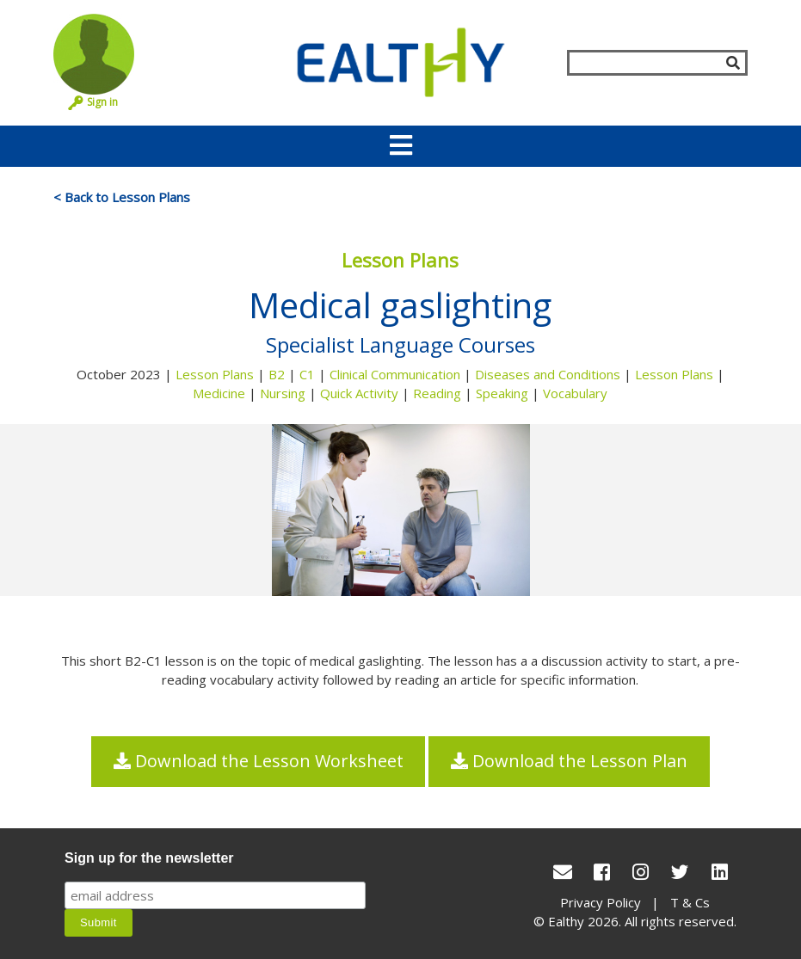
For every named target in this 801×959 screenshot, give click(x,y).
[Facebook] (602, 872)
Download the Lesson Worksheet (259, 761)
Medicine (219, 393)
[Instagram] (640, 872)
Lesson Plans (215, 374)
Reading (437, 393)
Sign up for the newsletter (149, 858)
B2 (276, 374)
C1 (307, 374)
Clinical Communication (395, 374)
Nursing (282, 393)
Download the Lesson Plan (569, 761)
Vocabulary (575, 393)
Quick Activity (359, 393)
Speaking (502, 393)
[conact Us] (562, 872)
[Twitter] (679, 872)
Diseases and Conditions (547, 374)
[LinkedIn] (720, 872)
